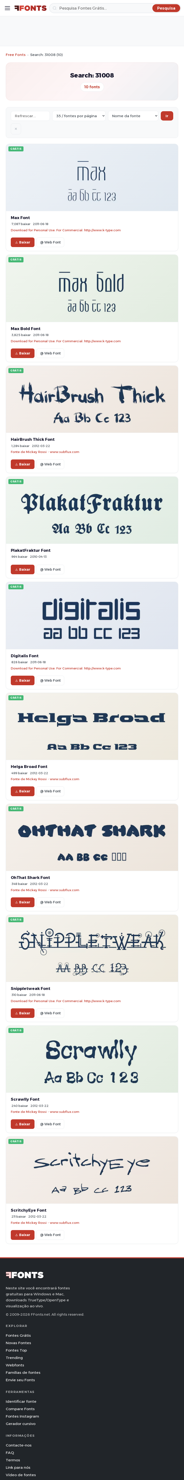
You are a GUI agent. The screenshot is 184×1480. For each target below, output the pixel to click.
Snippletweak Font (30, 988)
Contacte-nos (19, 1445)
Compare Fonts (20, 1409)
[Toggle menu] (7, 8)
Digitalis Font (25, 655)
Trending (14, 1357)
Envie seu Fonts (20, 1380)
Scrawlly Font (25, 1099)
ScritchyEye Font (28, 1210)
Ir (167, 116)
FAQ (10, 1452)
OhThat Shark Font (30, 877)
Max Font (20, 217)
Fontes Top (16, 1350)
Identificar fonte (21, 1401)
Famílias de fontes (23, 1372)
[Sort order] (133, 116)
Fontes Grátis (18, 1335)
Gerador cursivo (20, 1423)
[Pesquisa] (115, 8)
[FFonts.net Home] (30, 8)
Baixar (22, 242)
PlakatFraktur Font (31, 550)
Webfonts (15, 1365)
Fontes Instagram (22, 1416)
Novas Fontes (18, 1343)
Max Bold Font (25, 328)
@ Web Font (50, 242)
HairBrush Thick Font (33, 439)
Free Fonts (16, 54)
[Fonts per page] (79, 116)
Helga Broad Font (29, 766)
